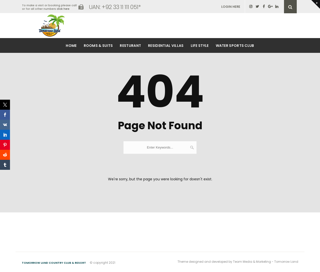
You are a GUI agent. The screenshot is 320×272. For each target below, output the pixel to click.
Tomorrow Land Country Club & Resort (54, 263)
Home (71, 45)
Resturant (130, 45)
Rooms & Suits (98, 45)
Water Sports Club (235, 45)
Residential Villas (166, 45)
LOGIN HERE (230, 6)
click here (63, 9)
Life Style (200, 45)
